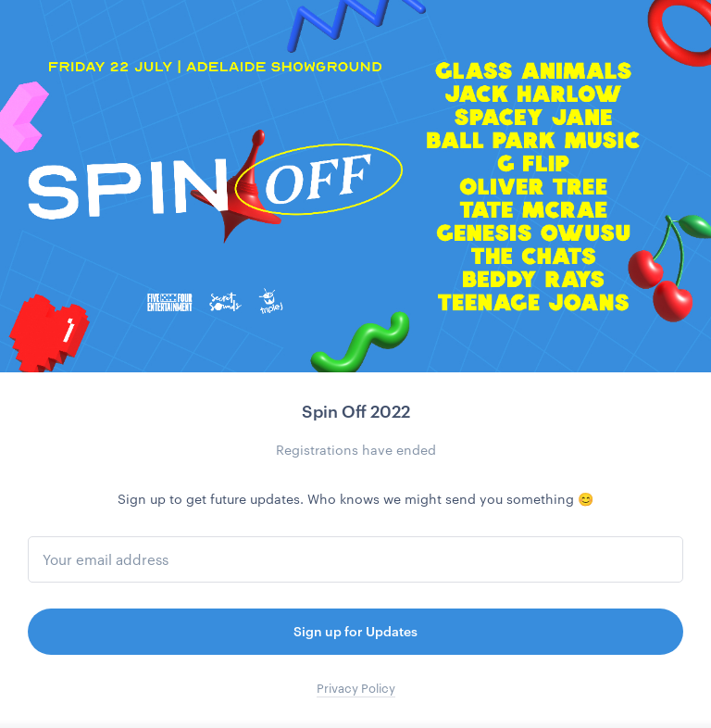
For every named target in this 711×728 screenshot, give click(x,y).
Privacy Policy (356, 688)
